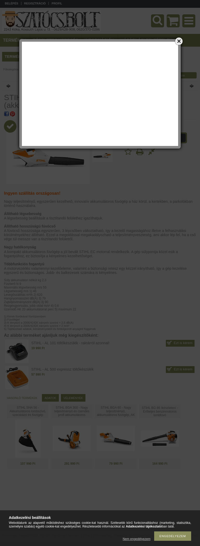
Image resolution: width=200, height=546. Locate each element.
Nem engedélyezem (137, 539)
